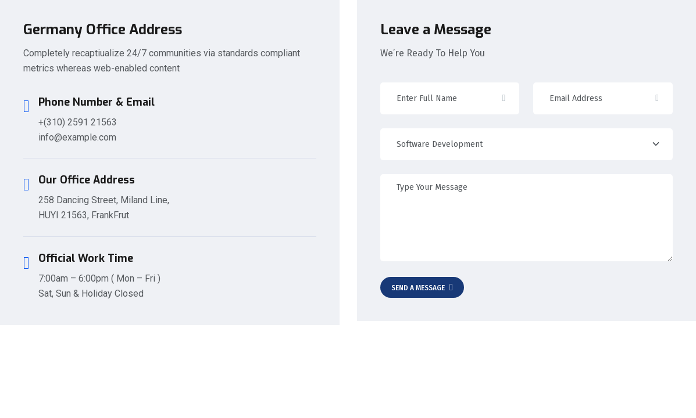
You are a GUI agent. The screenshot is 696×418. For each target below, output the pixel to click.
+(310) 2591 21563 (77, 122)
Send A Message (422, 287)
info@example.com (77, 137)
